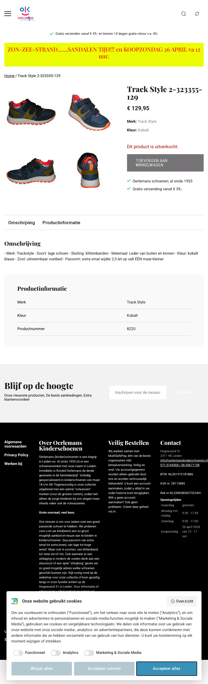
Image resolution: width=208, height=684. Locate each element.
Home (9, 76)
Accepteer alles (166, 668)
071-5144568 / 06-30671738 (179, 465)
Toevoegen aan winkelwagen (152, 163)
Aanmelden (185, 392)
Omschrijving (21, 222)
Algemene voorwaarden (15, 444)
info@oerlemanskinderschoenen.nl (184, 460)
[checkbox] (28, 653)
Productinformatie (61, 222)
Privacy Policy (16, 455)
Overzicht (182, 601)
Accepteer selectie (104, 668)
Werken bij (13, 464)
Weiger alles (42, 668)
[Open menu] (7, 13)
